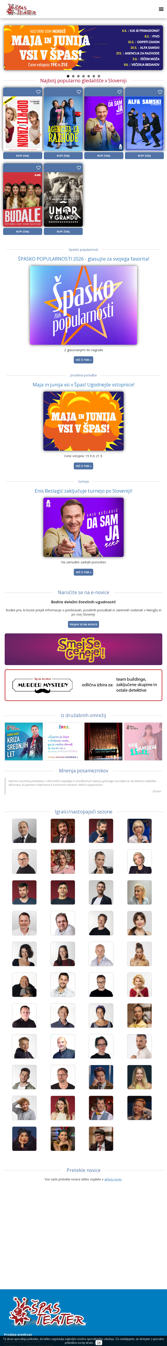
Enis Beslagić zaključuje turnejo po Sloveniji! (83, 491)
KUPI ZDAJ (22, 155)
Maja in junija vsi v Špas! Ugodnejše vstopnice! (84, 385)
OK (99, 1343)
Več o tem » (83, 359)
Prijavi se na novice (83, 624)
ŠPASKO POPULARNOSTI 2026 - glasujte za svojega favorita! (83, 259)
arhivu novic (113, 1179)
